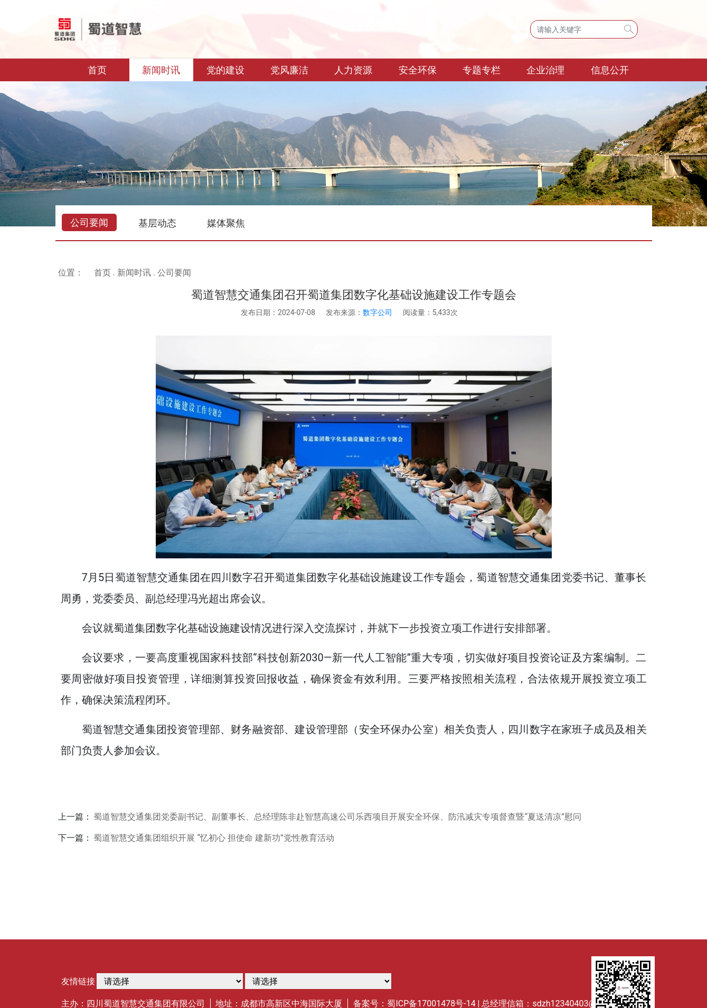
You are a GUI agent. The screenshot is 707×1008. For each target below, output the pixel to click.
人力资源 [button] (353, 69)
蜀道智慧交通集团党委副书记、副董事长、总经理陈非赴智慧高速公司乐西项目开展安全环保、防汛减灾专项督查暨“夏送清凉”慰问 (337, 817)
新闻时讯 (134, 273)
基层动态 (157, 223)
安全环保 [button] (418, 69)
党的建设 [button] (225, 69)
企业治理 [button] (545, 69)
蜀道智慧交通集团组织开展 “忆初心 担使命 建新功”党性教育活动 (213, 838)
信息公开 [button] (610, 69)
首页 (108, 68)
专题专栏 (482, 69)
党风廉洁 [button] (289, 69)
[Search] (584, 29)
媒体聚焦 (226, 223)
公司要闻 (89, 222)
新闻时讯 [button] (161, 69)
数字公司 (377, 312)
